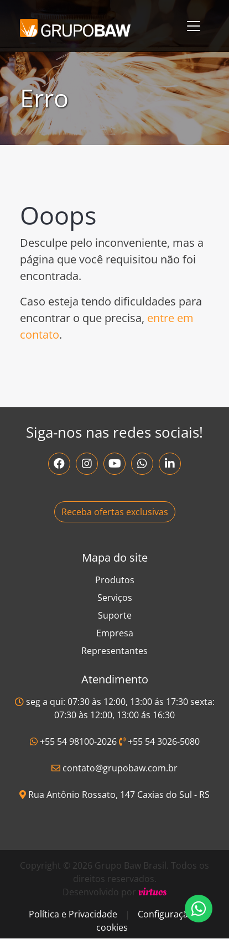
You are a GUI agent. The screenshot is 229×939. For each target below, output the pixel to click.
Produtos (114, 580)
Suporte (115, 615)
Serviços (114, 598)
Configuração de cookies (151, 920)
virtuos (152, 892)
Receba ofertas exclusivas (114, 512)
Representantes (114, 651)
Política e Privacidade (73, 914)
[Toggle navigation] (193, 26)
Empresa (114, 633)
